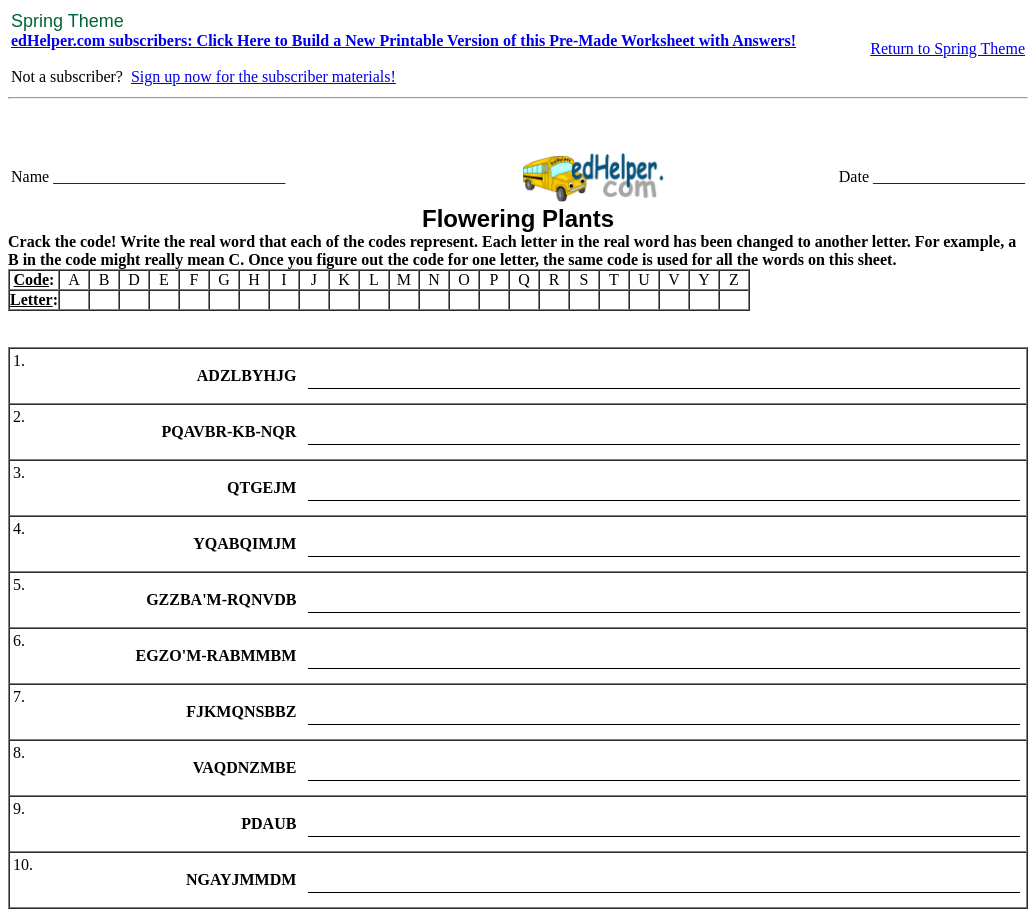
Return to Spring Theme (947, 48)
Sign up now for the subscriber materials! (263, 76)
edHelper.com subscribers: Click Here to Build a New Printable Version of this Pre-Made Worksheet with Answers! (403, 40)
